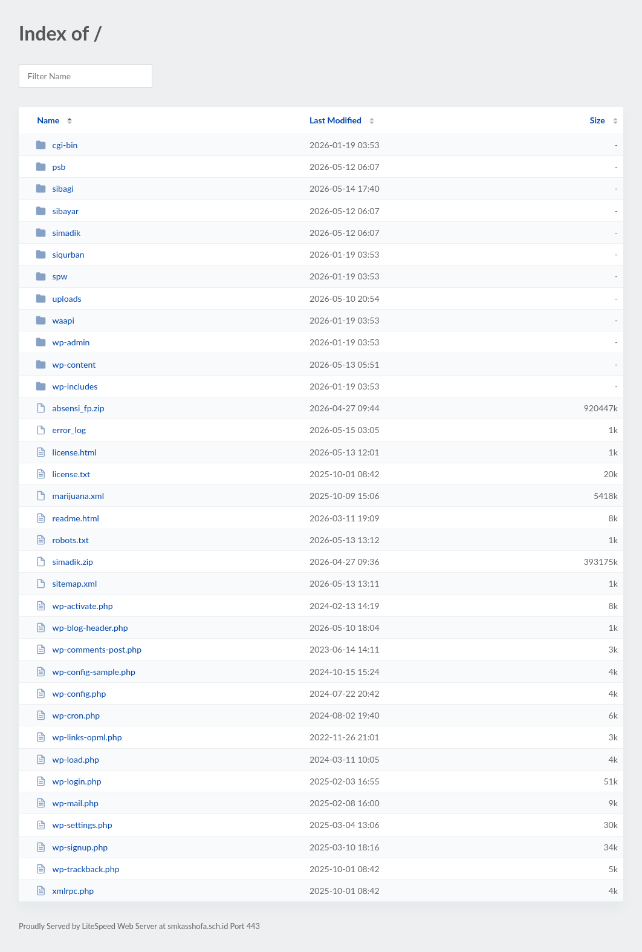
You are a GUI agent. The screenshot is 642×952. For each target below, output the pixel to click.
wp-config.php (71, 693)
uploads (58, 298)
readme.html (67, 518)
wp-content (66, 364)
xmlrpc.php (65, 890)
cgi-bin (56, 145)
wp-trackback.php (77, 869)
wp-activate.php (74, 606)
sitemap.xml (66, 583)
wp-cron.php (68, 715)
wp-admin (62, 342)
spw (51, 276)
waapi (55, 320)
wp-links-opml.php (79, 737)
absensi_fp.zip (70, 408)
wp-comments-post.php (88, 649)
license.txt (63, 474)
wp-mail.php (67, 803)
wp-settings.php (74, 825)
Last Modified (336, 120)
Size (597, 120)
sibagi (55, 188)
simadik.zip (64, 561)
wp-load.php (67, 759)
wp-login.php (68, 781)
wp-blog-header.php (82, 627)
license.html (66, 452)
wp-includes (66, 386)
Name (48, 120)
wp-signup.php (72, 847)
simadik (58, 232)
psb (50, 166)
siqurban (60, 254)
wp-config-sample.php (85, 672)
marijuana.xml (70, 496)
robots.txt (62, 540)
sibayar (57, 211)
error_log (61, 430)
